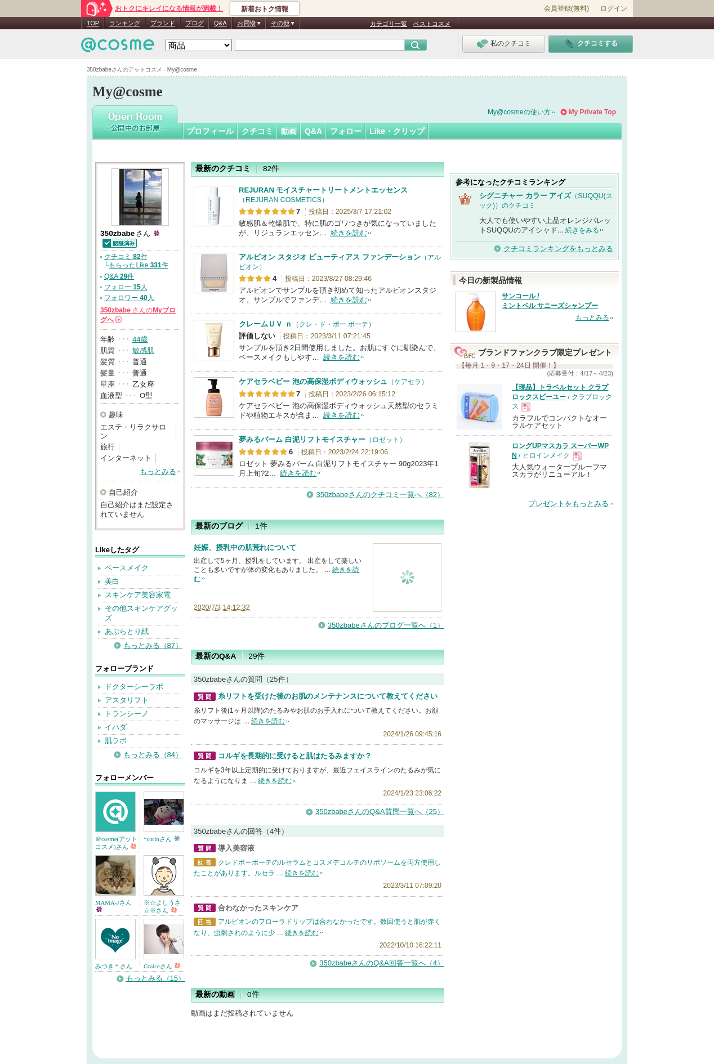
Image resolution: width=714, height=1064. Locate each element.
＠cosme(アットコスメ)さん (116, 842)
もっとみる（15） (155, 978)
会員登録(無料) (566, 8)
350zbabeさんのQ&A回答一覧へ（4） (381, 963)
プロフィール (210, 131)
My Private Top (592, 112)
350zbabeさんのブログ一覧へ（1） (386, 625)
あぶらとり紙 (127, 631)
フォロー (346, 131)
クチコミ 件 (126, 257)
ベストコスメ (431, 23)
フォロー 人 (126, 287)
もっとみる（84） (152, 754)
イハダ (116, 727)
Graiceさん (162, 966)
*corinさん (162, 838)
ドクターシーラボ (134, 686)
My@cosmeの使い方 (519, 112)
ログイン (613, 8)
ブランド (162, 23)
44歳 (140, 339)
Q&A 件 (119, 276)
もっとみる (158, 471)
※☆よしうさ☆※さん (162, 906)
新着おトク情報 (264, 9)
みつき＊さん (113, 966)
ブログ (194, 23)
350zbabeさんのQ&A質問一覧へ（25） (379, 811)
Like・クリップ (397, 131)
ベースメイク (127, 568)
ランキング (124, 23)
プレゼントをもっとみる (568, 503)
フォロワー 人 (129, 298)
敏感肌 (143, 350)
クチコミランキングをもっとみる (558, 248)
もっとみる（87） (152, 645)
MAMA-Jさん (113, 905)
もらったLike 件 (138, 265)
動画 (289, 131)
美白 (112, 581)
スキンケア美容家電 (138, 595)
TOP (93, 23)
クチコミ (257, 131)
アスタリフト (127, 700)
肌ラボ (116, 740)
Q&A (220, 23)
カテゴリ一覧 (388, 23)
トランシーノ (127, 713)
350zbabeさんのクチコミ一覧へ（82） (380, 494)
